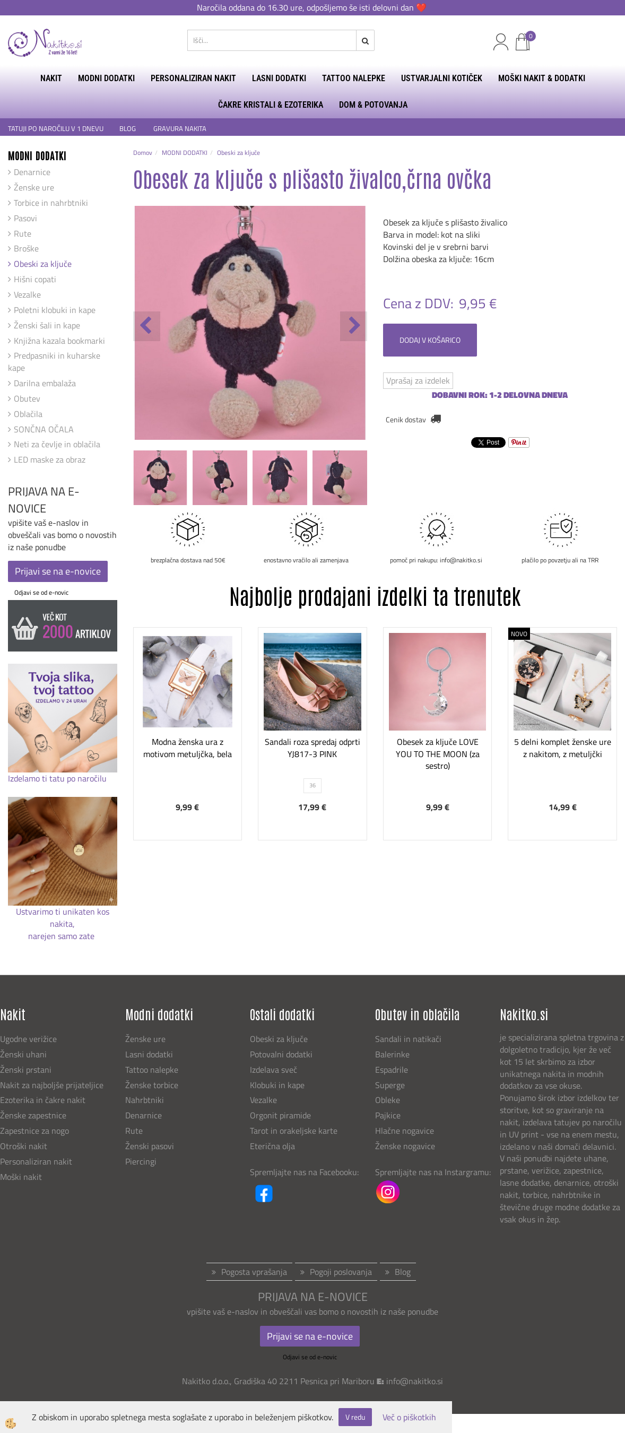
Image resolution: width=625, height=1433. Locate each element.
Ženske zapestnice (34, 1115)
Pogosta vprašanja (254, 1271)
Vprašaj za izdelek (418, 380)
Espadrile (391, 1069)
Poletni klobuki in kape (55, 309)
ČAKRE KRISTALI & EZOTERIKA (270, 105)
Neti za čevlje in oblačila (57, 444)
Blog (403, 1271)
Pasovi (25, 218)
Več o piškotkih (409, 1417)
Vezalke (27, 294)
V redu (355, 1416)
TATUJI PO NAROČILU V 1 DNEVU (55, 129)
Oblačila (28, 413)
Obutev (27, 398)
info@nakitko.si (414, 1381)
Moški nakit (22, 1176)
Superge (390, 1085)
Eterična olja (272, 1146)
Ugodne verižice (28, 1038)
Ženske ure (34, 187)
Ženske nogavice (405, 1146)
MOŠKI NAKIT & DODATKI (541, 78)
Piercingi (141, 1161)
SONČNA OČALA (44, 429)
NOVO (519, 634)
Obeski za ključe (43, 263)
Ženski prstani (27, 1069)
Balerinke (392, 1054)
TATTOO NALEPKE (353, 78)
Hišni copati (35, 279)
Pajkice (388, 1115)
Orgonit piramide (280, 1115)
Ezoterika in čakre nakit (44, 1099)
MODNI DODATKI (106, 78)
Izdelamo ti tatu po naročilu (58, 778)
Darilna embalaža (45, 383)
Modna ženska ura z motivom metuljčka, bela (187, 747)
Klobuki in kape (277, 1085)
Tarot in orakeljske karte (293, 1130)
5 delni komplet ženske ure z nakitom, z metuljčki (562, 747)
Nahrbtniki (144, 1099)
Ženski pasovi (150, 1146)
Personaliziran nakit (36, 1161)
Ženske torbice (151, 1085)
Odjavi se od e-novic (41, 592)
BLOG (128, 129)
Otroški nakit (23, 1146)
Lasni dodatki (149, 1054)
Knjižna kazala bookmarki (59, 340)
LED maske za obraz (49, 459)
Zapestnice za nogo (35, 1130)
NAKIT (51, 78)
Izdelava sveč (273, 1069)
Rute (22, 233)
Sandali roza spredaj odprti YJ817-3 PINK (312, 747)
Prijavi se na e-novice (58, 571)
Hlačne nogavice (404, 1130)
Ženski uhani (24, 1054)
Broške (26, 248)
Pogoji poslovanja (341, 1271)
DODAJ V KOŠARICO (430, 339)
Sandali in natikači (409, 1038)
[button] (353, 326)
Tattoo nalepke (151, 1069)
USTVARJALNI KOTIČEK (441, 78)
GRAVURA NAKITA (179, 129)
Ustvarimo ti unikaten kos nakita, (62, 917)
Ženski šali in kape (47, 325)
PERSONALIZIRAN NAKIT (193, 78)
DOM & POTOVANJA (373, 105)
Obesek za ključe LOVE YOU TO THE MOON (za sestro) (438, 753)
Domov (142, 152)
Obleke (387, 1099)
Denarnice (32, 172)
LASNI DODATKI (279, 78)
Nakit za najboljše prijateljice (51, 1085)
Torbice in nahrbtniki (51, 202)
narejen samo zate (62, 936)
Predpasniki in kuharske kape (54, 361)
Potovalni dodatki (281, 1054)
